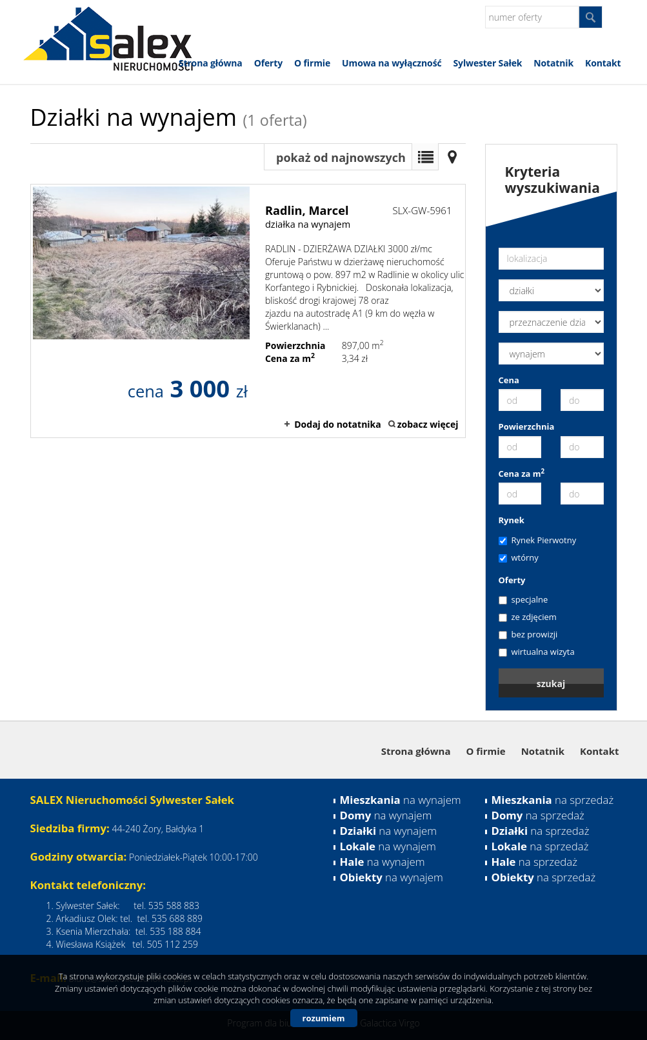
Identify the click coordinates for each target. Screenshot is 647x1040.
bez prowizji (528, 634)
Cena (509, 380)
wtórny (519, 557)
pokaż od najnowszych (341, 157)
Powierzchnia (527, 426)
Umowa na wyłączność (391, 63)
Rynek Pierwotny (538, 540)
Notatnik (553, 63)
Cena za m (522, 473)
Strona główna (211, 63)
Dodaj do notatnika (337, 424)
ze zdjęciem (528, 617)
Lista (425, 156)
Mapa (452, 156)
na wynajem (400, 799)
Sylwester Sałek (488, 63)
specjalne (523, 599)
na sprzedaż (553, 799)
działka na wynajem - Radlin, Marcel (248, 311)
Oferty (268, 63)
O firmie (312, 63)
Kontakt (603, 63)
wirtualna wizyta (537, 651)
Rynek (511, 520)
